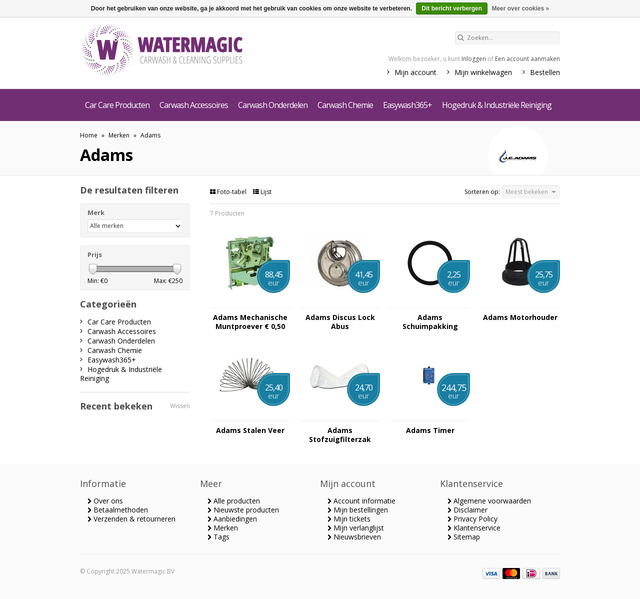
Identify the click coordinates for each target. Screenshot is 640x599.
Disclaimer (468, 509)
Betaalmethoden (118, 509)
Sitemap (464, 537)
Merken (119, 135)
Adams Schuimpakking (430, 322)
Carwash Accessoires (194, 105)
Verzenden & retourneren (132, 519)
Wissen (180, 406)
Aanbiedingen (232, 519)
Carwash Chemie (345, 105)
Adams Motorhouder (520, 317)
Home (89, 135)
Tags (219, 537)
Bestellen (545, 72)
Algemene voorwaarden (489, 501)
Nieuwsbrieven (354, 537)
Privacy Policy (473, 519)
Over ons (105, 501)
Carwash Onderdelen (273, 105)
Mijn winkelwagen (483, 72)
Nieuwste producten (243, 509)
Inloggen (474, 58)
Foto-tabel (229, 192)
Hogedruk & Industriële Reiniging (497, 105)
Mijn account (415, 72)
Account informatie (362, 501)
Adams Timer (430, 430)
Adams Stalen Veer (250, 430)
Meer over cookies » (520, 8)
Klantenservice (474, 527)
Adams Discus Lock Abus (340, 322)
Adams (150, 135)
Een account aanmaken (527, 58)
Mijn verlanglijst (356, 527)
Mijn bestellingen (358, 509)
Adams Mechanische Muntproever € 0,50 (250, 322)
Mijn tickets (349, 519)
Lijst (262, 192)
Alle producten (234, 501)
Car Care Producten (117, 105)
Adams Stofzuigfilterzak (340, 435)
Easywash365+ (407, 105)
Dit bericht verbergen (452, 8)
